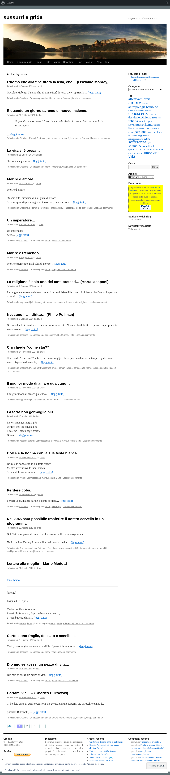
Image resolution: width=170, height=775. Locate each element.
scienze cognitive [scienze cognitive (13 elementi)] (135, 139)
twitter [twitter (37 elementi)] (140, 153)
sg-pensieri (24, 302)
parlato (22, 623)
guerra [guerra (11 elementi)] (141, 125)
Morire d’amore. (20, 179)
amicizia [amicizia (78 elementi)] (144, 99)
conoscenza (68, 208)
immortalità (102, 548)
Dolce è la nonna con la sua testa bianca (42, 453)
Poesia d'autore (26, 441)
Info (107, 62)
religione (83, 302)
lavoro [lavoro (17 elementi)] (157, 124)
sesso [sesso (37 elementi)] (147, 138)
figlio (70, 138)
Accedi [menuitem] (10, 2)
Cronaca (23, 548)
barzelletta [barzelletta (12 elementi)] (132, 110)
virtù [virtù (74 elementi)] (155, 153)
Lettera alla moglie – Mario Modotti (37, 564)
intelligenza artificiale (16, 551)
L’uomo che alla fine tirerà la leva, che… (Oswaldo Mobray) (58, 82)
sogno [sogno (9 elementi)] (149, 143)
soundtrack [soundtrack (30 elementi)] (148, 146)
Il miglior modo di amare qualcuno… (38, 383)
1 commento (97, 718)
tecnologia (56, 506)
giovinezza (56, 441)
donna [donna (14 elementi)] (154, 118)
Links (79, 62)
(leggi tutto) (94, 92)
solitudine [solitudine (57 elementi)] (135, 146)
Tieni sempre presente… (150, 742)
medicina (32, 548)
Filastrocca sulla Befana (99, 754)
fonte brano (13, 580)
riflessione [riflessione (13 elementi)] (132, 135)
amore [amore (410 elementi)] (134, 102)
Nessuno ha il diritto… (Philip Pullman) (40, 314)
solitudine (80, 718)
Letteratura (34, 208)
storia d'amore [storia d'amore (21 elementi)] (145, 149)
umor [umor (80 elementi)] (148, 153)
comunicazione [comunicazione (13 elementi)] (144, 110)
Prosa (32, 138)
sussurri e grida (22, 17)
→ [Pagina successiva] (42, 726)
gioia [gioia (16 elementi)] (149, 121)
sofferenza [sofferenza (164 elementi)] (137, 142)
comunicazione (66, 368)
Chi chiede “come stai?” (28, 347)
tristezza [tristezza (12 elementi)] (131, 153)
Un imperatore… (21, 220)
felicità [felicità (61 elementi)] (133, 121)
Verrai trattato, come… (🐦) (101, 757)
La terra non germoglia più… (32, 412)
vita (64, 167)
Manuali (90, 62)
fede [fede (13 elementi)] (159, 118)
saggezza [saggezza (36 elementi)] (143, 135)
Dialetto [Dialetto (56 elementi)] (145, 117)
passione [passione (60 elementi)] (140, 132)
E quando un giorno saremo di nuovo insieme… (48, 111)
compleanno (146, 751)
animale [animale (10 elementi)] (145, 104)
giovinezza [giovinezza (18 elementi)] (133, 124)
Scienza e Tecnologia (48, 548)
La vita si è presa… (23, 150)
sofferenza (65, 98)
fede (94, 548)
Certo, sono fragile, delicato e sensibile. (41, 636)
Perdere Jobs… (20, 490)
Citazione (23, 98)
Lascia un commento (81, 98)
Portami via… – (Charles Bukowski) (37, 693)
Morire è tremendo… (24, 253)
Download (68, 62)
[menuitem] (3, 3)
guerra (52, 623)
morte (57, 98)
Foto (48, 62)
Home (10, 62)
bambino (49, 98)
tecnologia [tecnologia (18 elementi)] (158, 149)
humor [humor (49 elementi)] (149, 124)
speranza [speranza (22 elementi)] (132, 149)
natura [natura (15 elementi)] (131, 132)
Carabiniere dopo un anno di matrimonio (107, 742)
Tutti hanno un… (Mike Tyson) (103, 751)
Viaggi (57, 62)
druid (39, 86)
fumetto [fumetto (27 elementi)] (142, 121)
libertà (69, 302)
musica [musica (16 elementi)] (155, 128)
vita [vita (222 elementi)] (131, 156)
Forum (39, 62)
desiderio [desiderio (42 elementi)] (134, 117)
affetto (48, 718)
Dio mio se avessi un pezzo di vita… (38, 664)
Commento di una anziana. (152, 757)
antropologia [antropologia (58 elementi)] (137, 107)
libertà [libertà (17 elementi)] (131, 128)
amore (55, 138)
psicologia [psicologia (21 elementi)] (157, 132)
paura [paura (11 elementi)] (149, 132)
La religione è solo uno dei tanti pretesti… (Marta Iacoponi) (58, 282)
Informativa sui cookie (71, 770)
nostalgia (72, 441)
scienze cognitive (100, 368)
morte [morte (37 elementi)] (148, 128)
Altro (99, 62)
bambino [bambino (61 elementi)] (152, 107)
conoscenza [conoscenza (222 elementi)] (138, 113)
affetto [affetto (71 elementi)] (133, 99)
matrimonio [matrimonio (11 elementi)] (139, 128)
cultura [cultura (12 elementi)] (153, 114)
